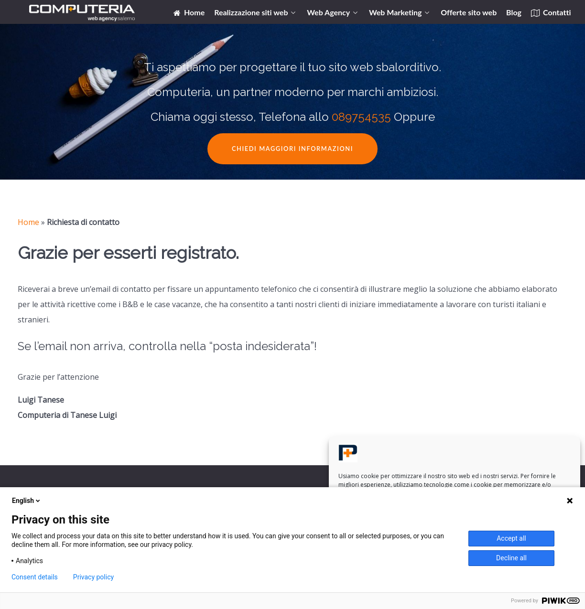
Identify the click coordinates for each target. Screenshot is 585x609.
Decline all (511, 558)
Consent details (34, 577)
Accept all (511, 538)
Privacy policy (93, 577)
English (27, 500)
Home (28, 222)
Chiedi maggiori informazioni (292, 148)
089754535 (361, 117)
